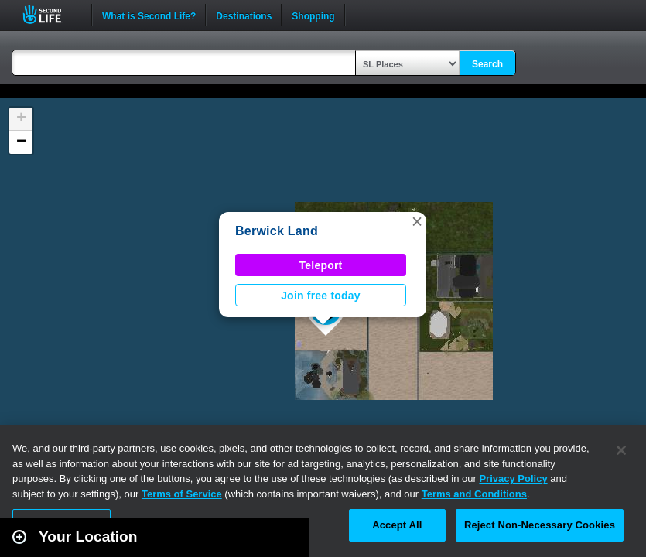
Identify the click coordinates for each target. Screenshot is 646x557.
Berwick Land (276, 230)
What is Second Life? (149, 15)
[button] (417, 221)
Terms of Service (182, 494)
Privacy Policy (513, 478)
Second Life (51, 14)
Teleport (321, 265)
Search (487, 64)
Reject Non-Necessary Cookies (539, 525)
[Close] (621, 450)
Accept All (397, 525)
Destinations (244, 15)
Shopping (313, 15)
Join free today (321, 295)
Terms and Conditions (474, 494)
